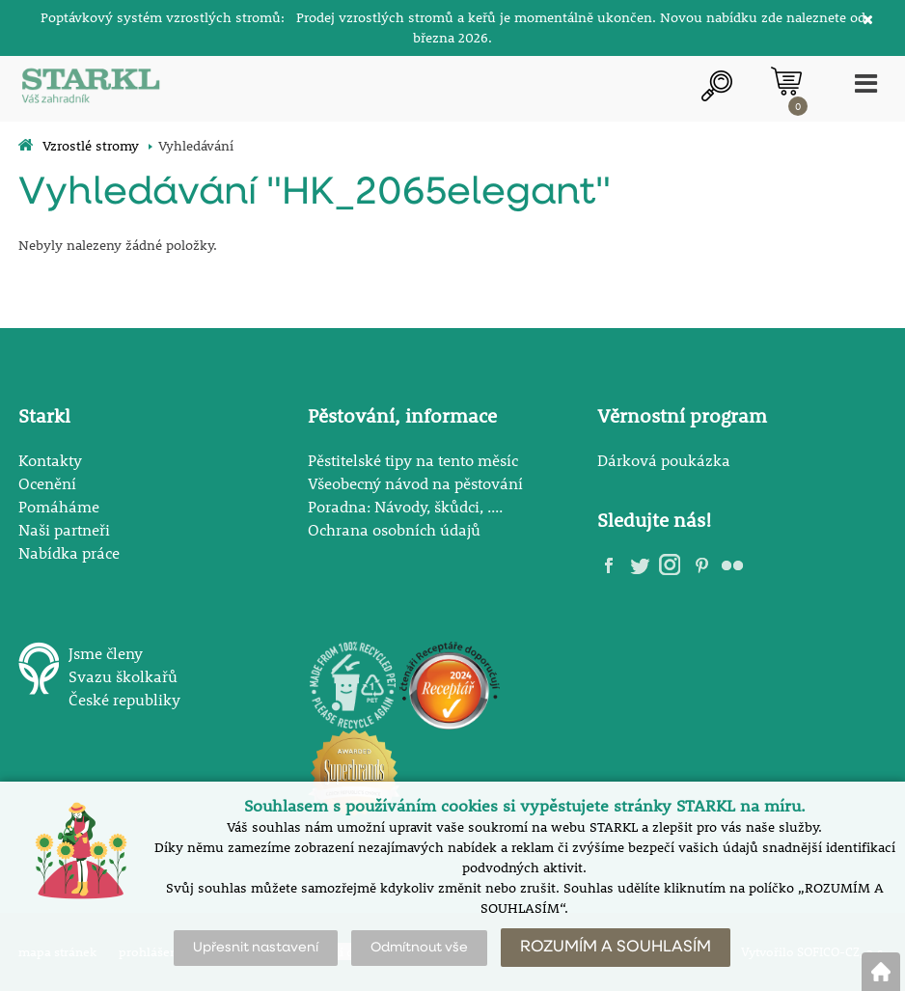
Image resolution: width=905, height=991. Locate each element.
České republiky (124, 699)
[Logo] (90, 89)
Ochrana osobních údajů (394, 529)
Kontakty (50, 460)
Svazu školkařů (123, 676)
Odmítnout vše (419, 947)
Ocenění (47, 483)
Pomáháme (58, 506)
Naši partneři (64, 529)
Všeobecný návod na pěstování (415, 483)
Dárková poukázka (663, 460)
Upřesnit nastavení (255, 947)
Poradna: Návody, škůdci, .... (405, 506)
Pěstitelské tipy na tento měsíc (413, 460)
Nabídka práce (69, 552)
